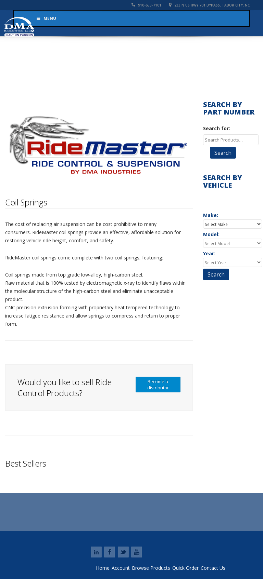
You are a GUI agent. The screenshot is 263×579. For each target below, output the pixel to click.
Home (103, 568)
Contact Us (213, 568)
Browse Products (151, 568)
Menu (46, 18)
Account (121, 568)
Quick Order (185, 568)
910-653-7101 (146, 5)
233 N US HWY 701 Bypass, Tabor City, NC (209, 5)
